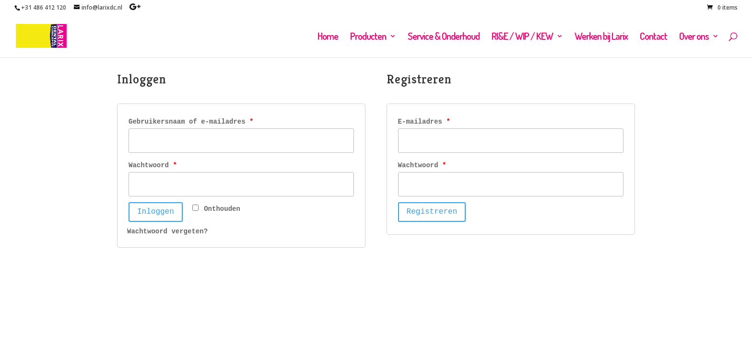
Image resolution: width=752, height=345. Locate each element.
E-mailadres (424, 122)
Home (327, 37)
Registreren (432, 211)
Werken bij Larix (601, 37)
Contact (653, 37)
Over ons (694, 37)
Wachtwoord (153, 165)
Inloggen (155, 211)
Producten (368, 37)
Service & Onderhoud (444, 37)
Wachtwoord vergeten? (167, 231)
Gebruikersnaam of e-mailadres (191, 122)
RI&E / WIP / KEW (522, 37)
